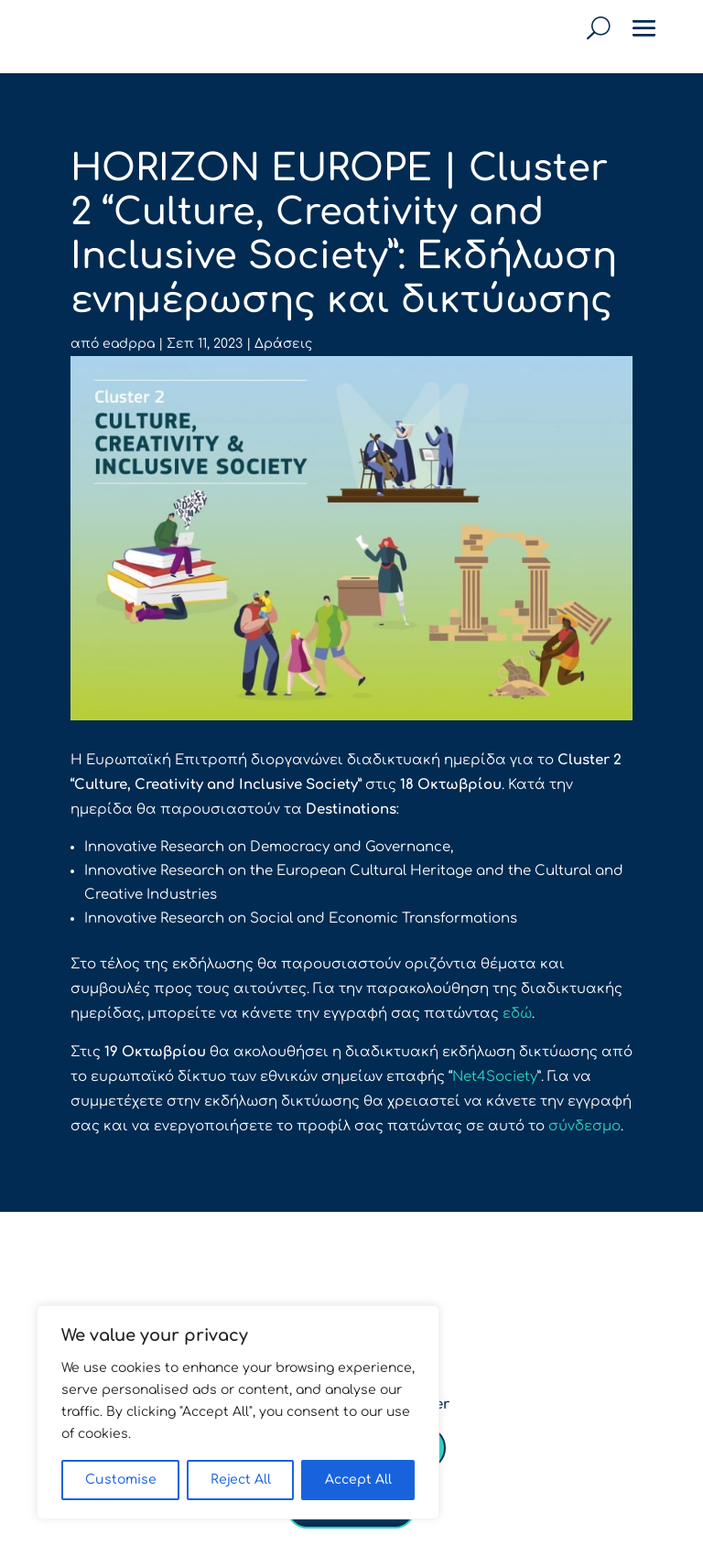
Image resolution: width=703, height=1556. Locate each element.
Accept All (358, 1479)
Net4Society (494, 1077)
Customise (121, 1479)
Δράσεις (283, 344)
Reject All (241, 1479)
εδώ (517, 1013)
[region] (238, 1412)
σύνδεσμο (584, 1126)
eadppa (129, 344)
